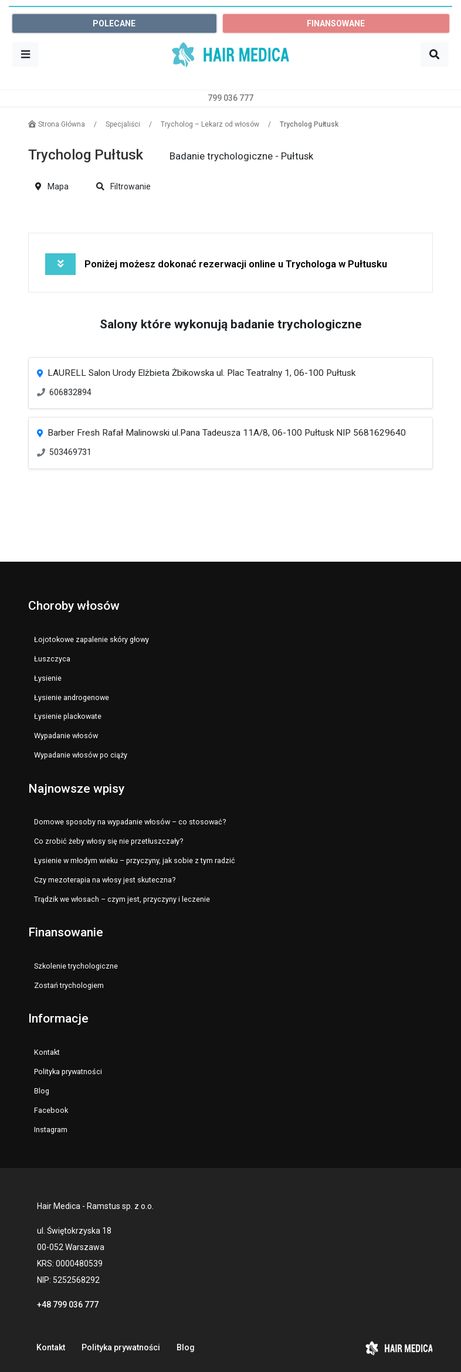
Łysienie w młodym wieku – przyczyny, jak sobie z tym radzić (134, 860)
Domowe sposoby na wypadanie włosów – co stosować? (130, 821)
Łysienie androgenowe (71, 697)
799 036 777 (230, 98)
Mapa (52, 186)
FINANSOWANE (336, 23)
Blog (41, 1090)
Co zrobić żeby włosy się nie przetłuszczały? (108, 841)
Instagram (50, 1129)
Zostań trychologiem (69, 985)
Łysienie (48, 678)
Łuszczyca (52, 658)
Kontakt (47, 1052)
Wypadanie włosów (66, 735)
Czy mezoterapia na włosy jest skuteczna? (104, 879)
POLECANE (114, 23)
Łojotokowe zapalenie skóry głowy (91, 639)
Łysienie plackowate (67, 716)
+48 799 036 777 (68, 1304)
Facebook (51, 1110)
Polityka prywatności (68, 1071)
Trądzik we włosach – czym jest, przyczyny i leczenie (122, 899)
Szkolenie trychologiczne (76, 966)
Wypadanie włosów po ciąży (80, 754)
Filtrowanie (123, 186)
